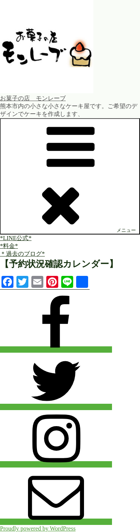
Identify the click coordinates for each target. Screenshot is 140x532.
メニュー (70, 176)
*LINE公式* (15, 238)
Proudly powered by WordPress (37, 528)
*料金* (9, 246)
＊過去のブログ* (22, 254)
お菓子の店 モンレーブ (33, 98)
